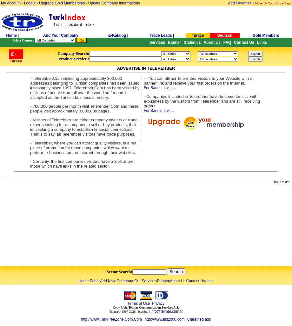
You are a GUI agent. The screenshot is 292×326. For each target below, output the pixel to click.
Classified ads (199, 319)
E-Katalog (117, 35)
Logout (30, 3)
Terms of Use (138, 303)
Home (12, 35)
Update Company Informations (114, 3)
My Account (11, 3)
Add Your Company (61, 35)
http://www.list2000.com (164, 319)
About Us (177, 281)
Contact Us (195, 281)
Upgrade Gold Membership (62, 3)
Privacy (158, 303)
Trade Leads (161, 35)
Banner (163, 281)
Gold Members (266, 35)
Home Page (88, 281)
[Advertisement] (75, 225)
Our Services (145, 281)
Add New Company (116, 281)
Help (210, 281)
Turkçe (198, 35)
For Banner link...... (160, 88)
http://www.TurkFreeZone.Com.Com (111, 319)
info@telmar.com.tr (167, 311)
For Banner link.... (159, 110)
